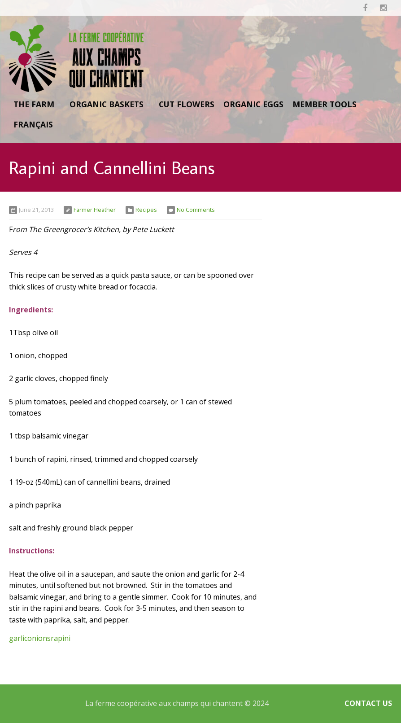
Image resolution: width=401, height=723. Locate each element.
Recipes (146, 210)
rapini (60, 638)
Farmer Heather (95, 210)
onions (39, 638)
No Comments (196, 210)
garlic (18, 638)
